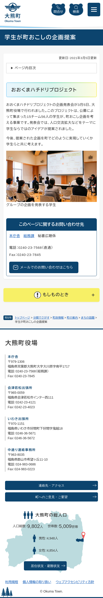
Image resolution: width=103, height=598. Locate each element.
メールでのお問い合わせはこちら (46, 267)
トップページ (22, 317)
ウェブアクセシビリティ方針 (75, 582)
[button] (51, 295)
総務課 (28, 236)
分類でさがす (41, 317)
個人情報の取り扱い (37, 582)
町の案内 (72, 317)
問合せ (58, 12)
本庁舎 (14, 236)
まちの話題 (87, 317)
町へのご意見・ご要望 (51, 497)
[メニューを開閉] (94, 9)
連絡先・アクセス (51, 485)
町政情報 (58, 317)
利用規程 (11, 582)
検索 (76, 12)
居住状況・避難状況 (45, 566)
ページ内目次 (25, 68)
